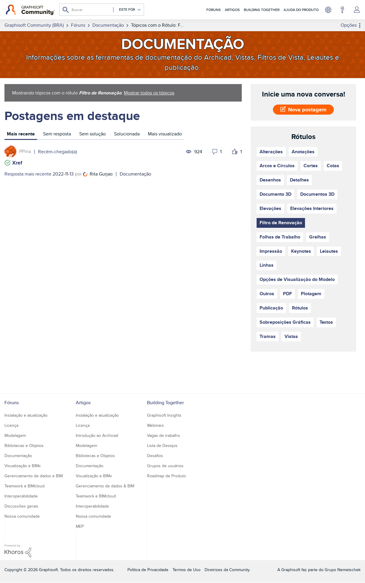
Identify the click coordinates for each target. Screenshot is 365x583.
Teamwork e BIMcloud (24, 486)
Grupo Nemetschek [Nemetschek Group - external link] (343, 570)
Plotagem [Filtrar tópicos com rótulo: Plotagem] (311, 293)
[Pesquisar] (101, 10)
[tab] (20, 135)
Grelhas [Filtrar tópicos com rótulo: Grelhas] (317, 236)
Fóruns (213, 9)
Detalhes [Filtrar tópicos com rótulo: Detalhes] (299, 179)
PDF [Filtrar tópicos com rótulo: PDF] (287, 293)
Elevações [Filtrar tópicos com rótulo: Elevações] (270, 208)
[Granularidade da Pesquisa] (127, 10)
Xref (17, 163)
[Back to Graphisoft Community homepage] (30, 9)
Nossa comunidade (22, 516)
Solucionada (127, 133)
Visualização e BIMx (22, 466)
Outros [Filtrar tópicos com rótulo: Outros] (267, 293)
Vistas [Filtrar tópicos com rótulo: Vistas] (291, 336)
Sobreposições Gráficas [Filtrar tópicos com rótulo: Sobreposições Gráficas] (285, 322)
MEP (80, 526)
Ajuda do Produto (301, 9)
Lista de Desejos (162, 445)
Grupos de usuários (165, 466)
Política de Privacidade (147, 570)
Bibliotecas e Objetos (24, 445)
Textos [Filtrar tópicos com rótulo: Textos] (326, 322)
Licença (11, 425)
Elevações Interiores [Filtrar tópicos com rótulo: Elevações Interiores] (312, 208)
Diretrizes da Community (227, 570)
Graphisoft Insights (164, 415)
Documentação (135, 173)
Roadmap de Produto (166, 476)
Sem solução (92, 133)
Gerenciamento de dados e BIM (33, 476)
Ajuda (342, 9)
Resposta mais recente (27, 173)
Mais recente (21, 133)
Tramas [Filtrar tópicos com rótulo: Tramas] (268, 336)
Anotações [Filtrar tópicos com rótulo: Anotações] (303, 151)
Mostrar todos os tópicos (149, 92)
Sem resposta (57, 133)
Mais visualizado (165, 133)
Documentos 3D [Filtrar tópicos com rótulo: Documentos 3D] (317, 194)
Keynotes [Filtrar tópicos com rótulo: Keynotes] (301, 251)
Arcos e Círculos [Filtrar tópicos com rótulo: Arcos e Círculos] (277, 165)
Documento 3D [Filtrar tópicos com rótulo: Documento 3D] (275, 194)
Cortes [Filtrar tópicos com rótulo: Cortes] (311, 165)
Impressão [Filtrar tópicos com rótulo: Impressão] (271, 251)
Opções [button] (349, 25)
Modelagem (15, 435)
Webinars (155, 425)
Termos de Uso (186, 570)
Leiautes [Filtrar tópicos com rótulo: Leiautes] (329, 251)
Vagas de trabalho (163, 435)
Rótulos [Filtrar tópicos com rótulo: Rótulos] (300, 307)
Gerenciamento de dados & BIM (105, 486)
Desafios (155, 456)
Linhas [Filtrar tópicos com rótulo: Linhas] (267, 265)
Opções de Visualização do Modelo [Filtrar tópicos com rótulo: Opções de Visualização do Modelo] (297, 279)
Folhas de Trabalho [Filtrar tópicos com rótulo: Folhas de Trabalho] (280, 236)
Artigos (232, 9)
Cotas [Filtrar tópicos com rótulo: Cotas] (333, 165)
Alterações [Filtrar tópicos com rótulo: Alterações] (271, 151)
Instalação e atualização (26, 415)
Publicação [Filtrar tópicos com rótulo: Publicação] (271, 307)
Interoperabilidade (21, 496)
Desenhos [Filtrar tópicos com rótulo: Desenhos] (270, 179)
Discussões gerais (21, 506)
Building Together (261, 9)
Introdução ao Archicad (97, 435)
